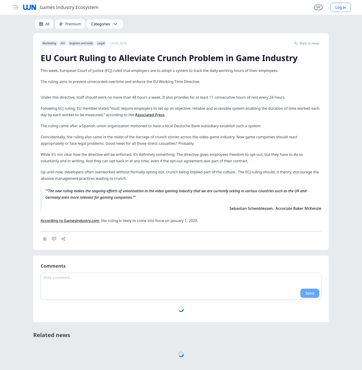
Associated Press (149, 114)
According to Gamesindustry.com (70, 220)
